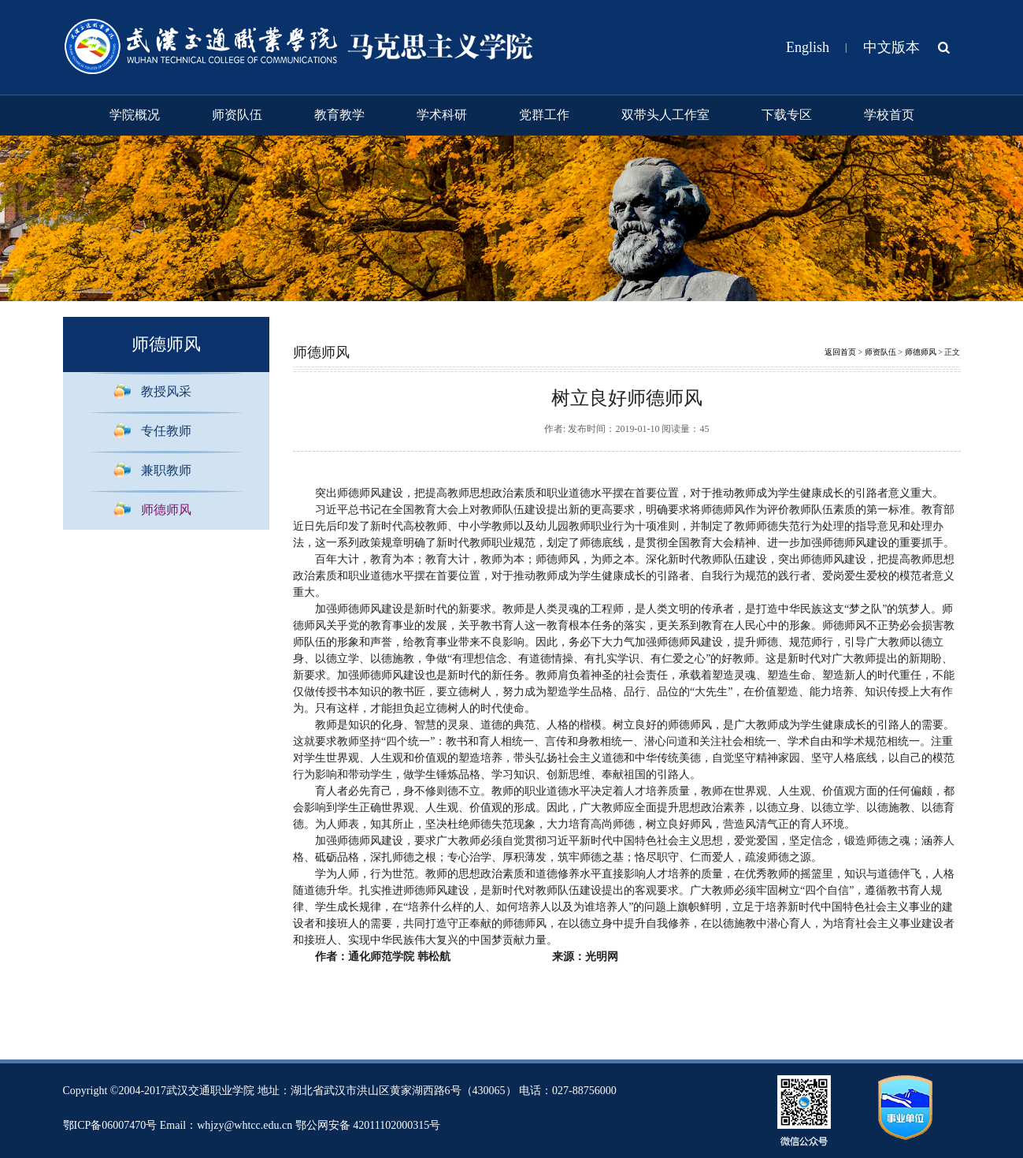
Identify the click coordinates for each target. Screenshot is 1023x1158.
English (807, 47)
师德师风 (166, 509)
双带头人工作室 (665, 114)
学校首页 (889, 114)
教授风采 (166, 391)
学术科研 (442, 114)
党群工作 (544, 114)
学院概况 (134, 114)
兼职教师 (166, 470)
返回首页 (840, 352)
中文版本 (891, 47)
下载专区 (787, 114)
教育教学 (339, 114)
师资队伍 (237, 114)
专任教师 (166, 431)
